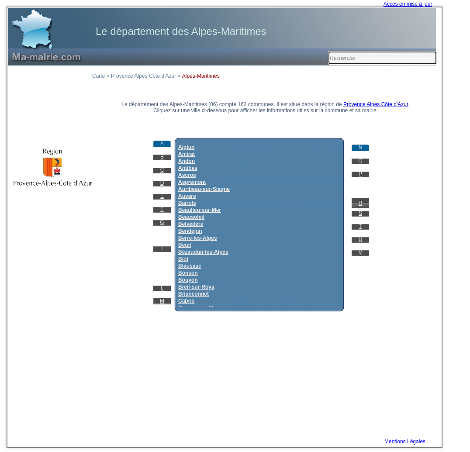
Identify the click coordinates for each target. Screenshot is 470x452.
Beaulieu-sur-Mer (199, 210)
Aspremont (192, 182)
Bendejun (190, 231)
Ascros (187, 175)
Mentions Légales (404, 441)
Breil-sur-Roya (196, 287)
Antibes (187, 168)
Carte (98, 75)
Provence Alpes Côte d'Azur (143, 75)
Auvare (187, 196)
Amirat (186, 154)
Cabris (186, 301)
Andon (186, 161)
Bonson (188, 273)
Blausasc (189, 266)
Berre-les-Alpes (197, 238)
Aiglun (186, 147)
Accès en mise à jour (408, 4)
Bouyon (188, 280)
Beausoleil (191, 217)
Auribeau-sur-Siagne (204, 189)
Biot (183, 259)
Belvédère (190, 224)
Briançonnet (193, 294)
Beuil (184, 245)
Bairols (187, 203)
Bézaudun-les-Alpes (203, 252)
